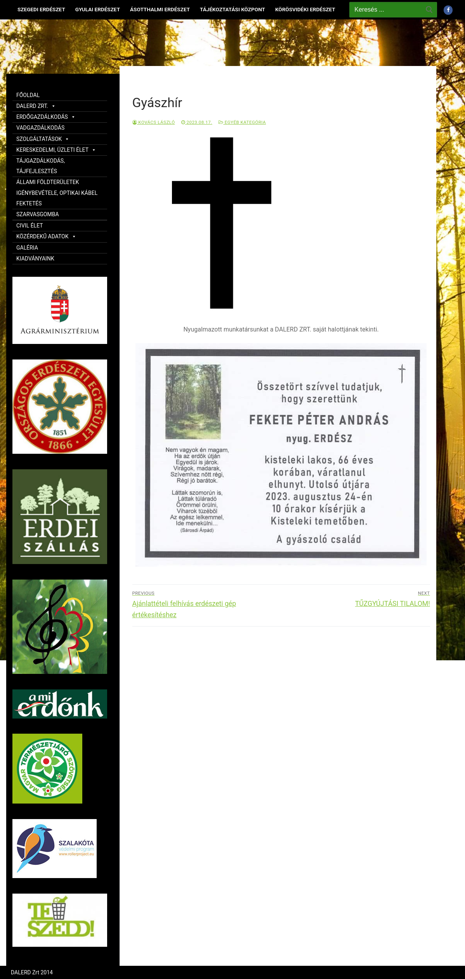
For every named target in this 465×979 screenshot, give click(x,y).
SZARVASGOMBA (37, 214)
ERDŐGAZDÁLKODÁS (46, 117)
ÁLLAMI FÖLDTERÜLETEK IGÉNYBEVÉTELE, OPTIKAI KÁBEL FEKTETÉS (56, 192)
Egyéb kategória (242, 122)
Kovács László (153, 122)
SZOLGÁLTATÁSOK (42, 139)
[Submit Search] (429, 9)
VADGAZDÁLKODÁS (40, 128)
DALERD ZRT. (36, 106)
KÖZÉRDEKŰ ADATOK (46, 236)
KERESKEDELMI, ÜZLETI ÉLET (56, 150)
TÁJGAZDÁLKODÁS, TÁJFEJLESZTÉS (40, 166)
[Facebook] (448, 9)
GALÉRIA (27, 248)
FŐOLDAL (28, 95)
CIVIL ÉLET (29, 225)
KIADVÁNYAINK (35, 258)
